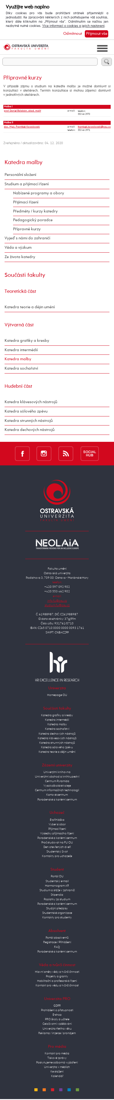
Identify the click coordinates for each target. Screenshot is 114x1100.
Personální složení (20, 175)
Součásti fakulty (25, 275)
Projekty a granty (57, 976)
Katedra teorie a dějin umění (30, 307)
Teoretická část (20, 291)
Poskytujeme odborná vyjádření (57, 1062)
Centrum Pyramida (57, 781)
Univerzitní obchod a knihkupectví (57, 776)
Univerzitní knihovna (57, 772)
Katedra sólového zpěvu (26, 411)
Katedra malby (24, 162)
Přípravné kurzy (27, 229)
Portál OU (57, 876)
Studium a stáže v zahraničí (57, 890)
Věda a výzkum (18, 248)
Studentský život (57, 851)
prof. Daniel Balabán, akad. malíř (22, 111)
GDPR (57, 1005)
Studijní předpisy (57, 908)
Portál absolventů (57, 937)
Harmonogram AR (57, 885)
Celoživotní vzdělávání (57, 1023)
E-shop (57, 1014)
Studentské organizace (57, 912)
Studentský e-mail (57, 881)
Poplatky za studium (57, 899)
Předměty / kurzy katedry (35, 211)
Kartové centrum (57, 794)
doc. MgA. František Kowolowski (22, 127)
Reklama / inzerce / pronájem (57, 1033)
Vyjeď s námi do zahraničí (27, 238)
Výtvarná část (19, 325)
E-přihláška (57, 819)
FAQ (57, 947)
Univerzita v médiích (57, 1067)
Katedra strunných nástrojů (29, 421)
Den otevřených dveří (57, 847)
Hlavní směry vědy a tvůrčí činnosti (57, 971)
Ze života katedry (20, 257)
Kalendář (57, 1076)
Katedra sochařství (21, 368)
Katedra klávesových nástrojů (31, 402)
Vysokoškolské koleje (57, 785)
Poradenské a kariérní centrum (57, 799)
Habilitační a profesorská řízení (57, 980)
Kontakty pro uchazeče (57, 856)
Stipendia (57, 894)
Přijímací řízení (25, 202)
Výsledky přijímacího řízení (57, 833)
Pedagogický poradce (33, 220)
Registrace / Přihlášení (57, 942)
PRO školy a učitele (57, 1019)
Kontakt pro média (57, 1053)
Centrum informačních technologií (57, 790)
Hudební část (18, 386)
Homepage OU (57, 695)
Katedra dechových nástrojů (29, 430)
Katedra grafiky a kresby (27, 341)
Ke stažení (57, 1071)
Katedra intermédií (21, 350)
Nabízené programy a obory (38, 193)
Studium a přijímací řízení (27, 184)
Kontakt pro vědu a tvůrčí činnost (57, 985)
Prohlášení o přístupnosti (57, 1010)
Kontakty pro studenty (57, 917)
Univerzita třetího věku (57, 1028)
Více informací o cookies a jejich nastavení (73, 26)
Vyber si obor (57, 824)
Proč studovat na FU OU (57, 842)
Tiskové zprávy (57, 1058)
